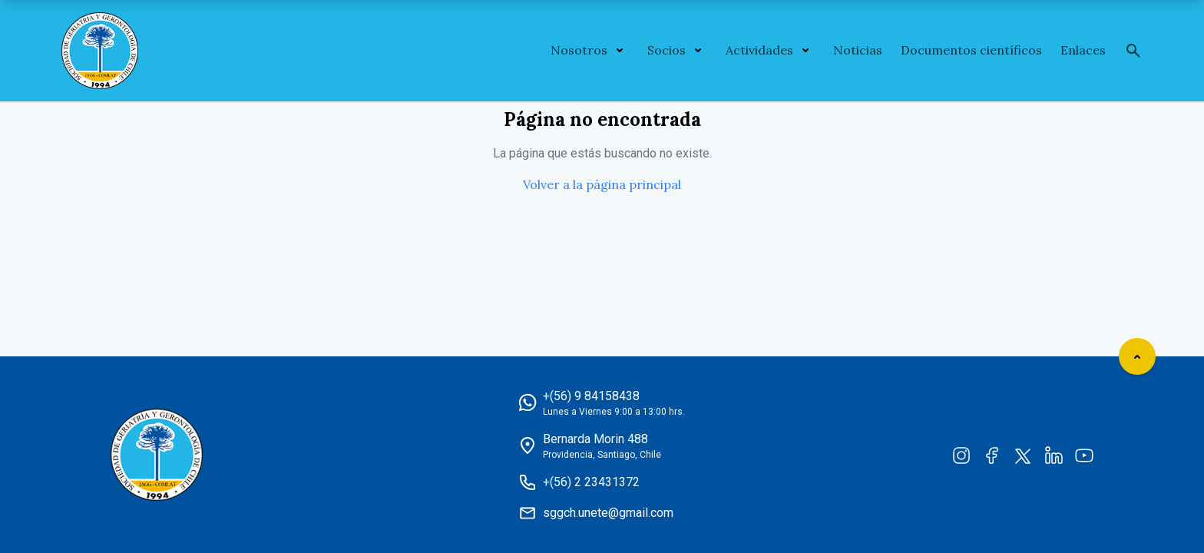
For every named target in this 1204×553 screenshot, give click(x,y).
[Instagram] (961, 455)
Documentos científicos (971, 50)
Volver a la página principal (602, 184)
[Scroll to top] (1137, 356)
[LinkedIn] (1053, 455)
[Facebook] (992, 455)
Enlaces (1083, 50)
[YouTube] (1084, 455)
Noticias (857, 50)
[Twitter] (1023, 455)
